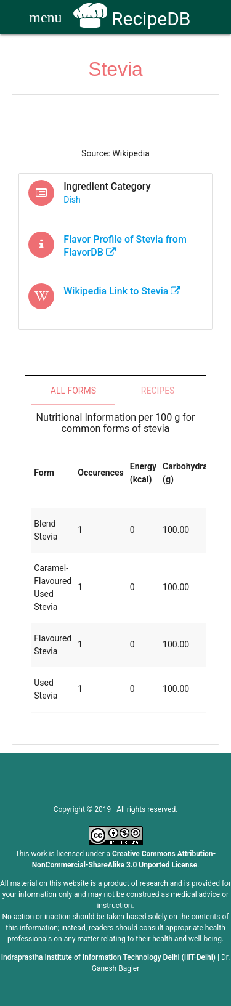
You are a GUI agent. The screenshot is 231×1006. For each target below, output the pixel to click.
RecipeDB (132, 19)
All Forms (73, 391)
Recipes (158, 391)
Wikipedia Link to (121, 291)
